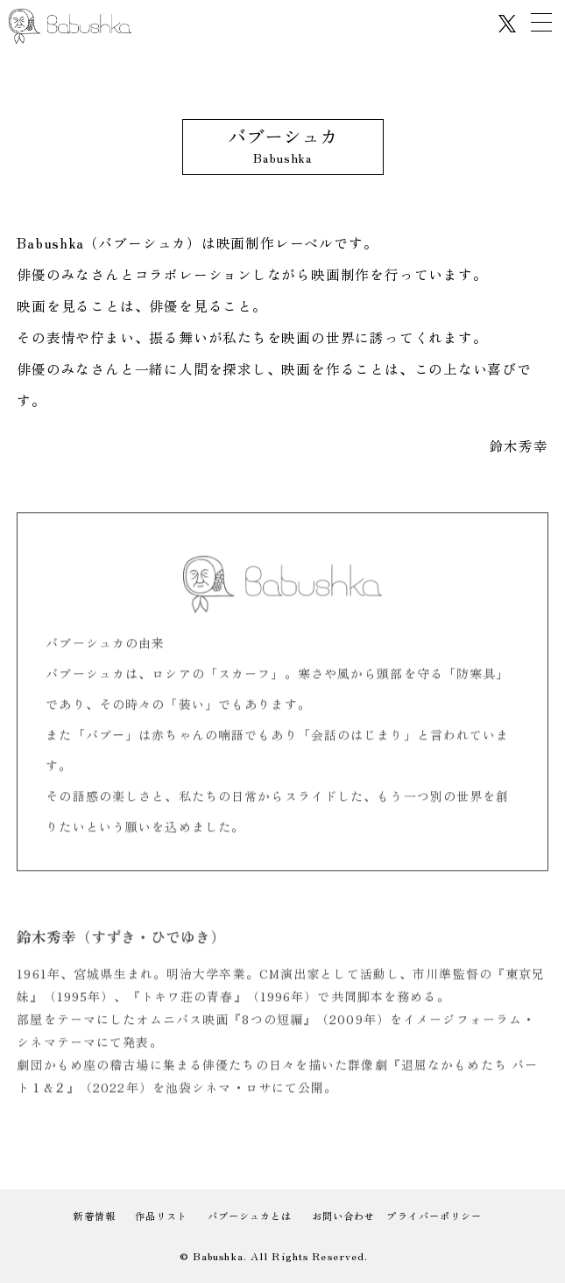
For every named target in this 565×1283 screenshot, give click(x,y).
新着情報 (94, 1216)
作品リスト (161, 1216)
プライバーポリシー (434, 1216)
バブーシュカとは (250, 1216)
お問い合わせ (344, 1216)
